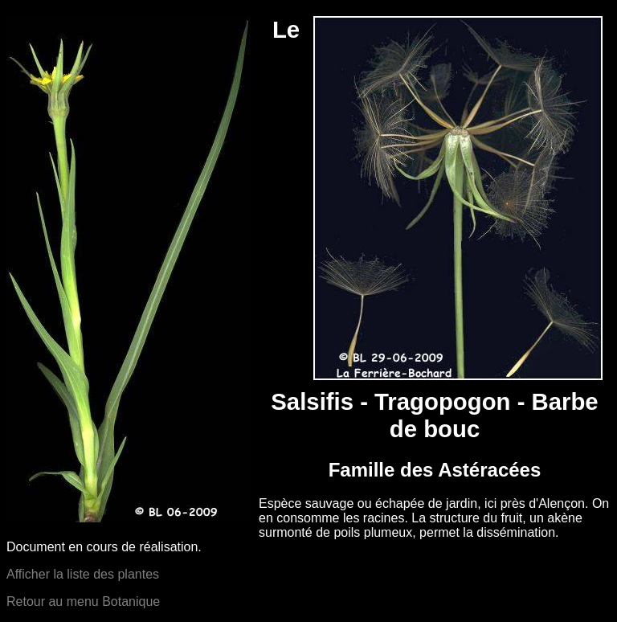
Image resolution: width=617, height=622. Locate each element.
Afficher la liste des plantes (82, 574)
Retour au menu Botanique (83, 601)
